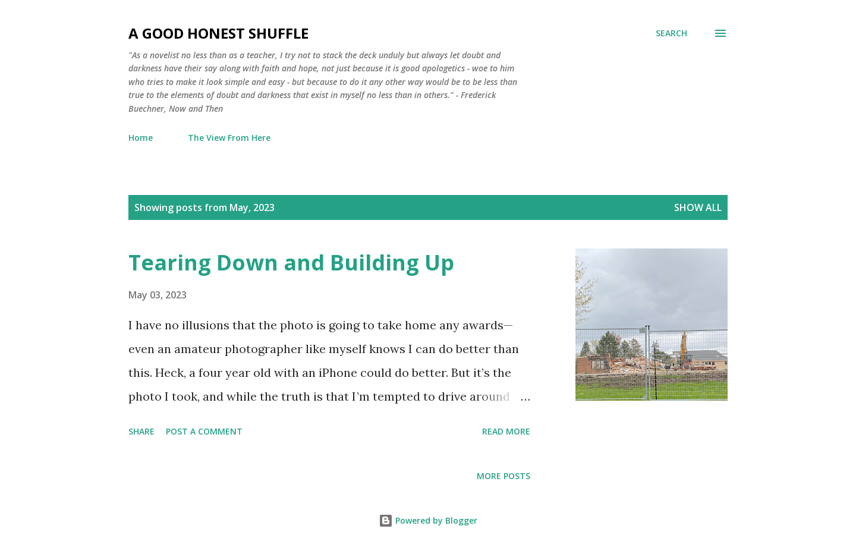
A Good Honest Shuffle (218, 33)
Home (140, 137)
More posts (503, 475)
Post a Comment (204, 431)
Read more (506, 431)
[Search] (671, 33)
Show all (698, 207)
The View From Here (229, 137)
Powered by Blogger (428, 520)
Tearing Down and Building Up (291, 262)
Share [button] (141, 431)
